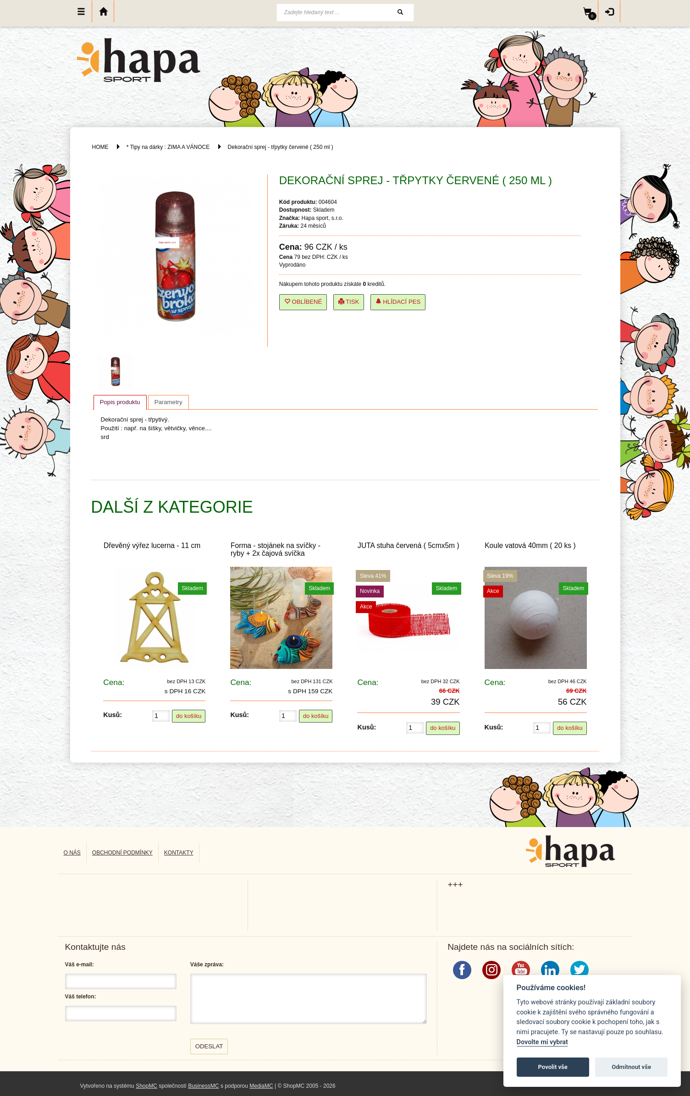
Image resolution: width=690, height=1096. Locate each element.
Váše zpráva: (207, 964)
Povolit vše (553, 1066)
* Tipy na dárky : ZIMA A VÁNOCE (168, 147)
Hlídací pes (398, 301)
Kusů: (112, 714)
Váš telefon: (80, 996)
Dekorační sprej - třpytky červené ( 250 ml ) (280, 147)
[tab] (120, 402)
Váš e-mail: (79, 964)
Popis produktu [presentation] (120, 402)
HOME (100, 147)
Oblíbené (303, 301)
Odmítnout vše (631, 1066)
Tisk (348, 301)
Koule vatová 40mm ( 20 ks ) (530, 545)
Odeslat (209, 1046)
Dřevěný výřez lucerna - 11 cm (152, 545)
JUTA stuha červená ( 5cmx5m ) (408, 545)
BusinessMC (203, 1086)
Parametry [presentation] (168, 402)
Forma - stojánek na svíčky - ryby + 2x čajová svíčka (275, 549)
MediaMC (261, 1086)
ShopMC (146, 1086)
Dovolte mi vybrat (542, 1042)
